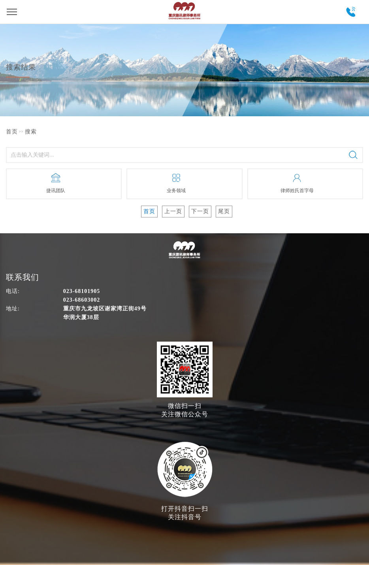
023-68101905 (350, 12)
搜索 (31, 131)
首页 (12, 131)
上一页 (173, 211)
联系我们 (22, 277)
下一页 (200, 211)
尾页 (224, 211)
